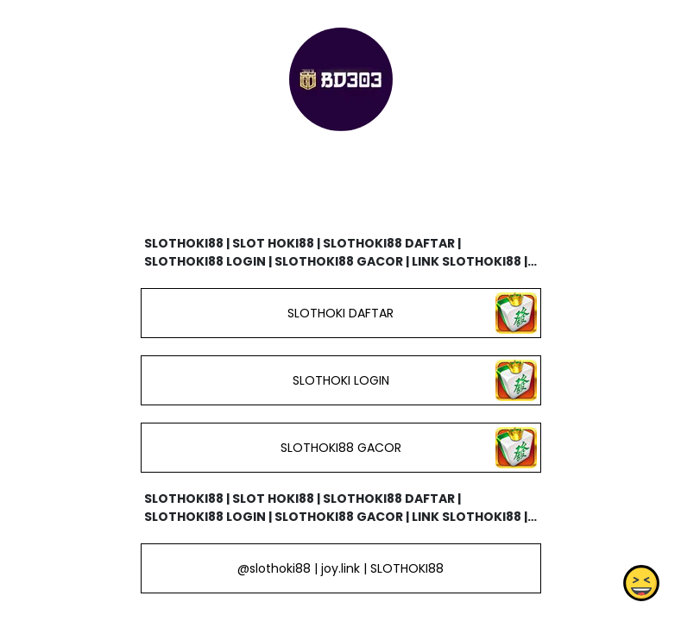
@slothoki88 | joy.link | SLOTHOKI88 (340, 568)
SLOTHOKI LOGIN (340, 380)
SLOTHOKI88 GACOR (340, 447)
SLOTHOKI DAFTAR (340, 313)
